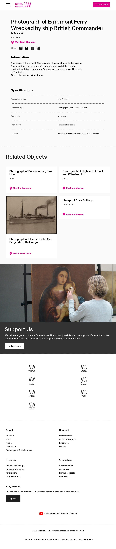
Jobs (8, 439)
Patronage (64, 443)
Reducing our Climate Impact (19, 450)
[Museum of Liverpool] (32, 368)
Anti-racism (11, 473)
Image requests (13, 477)
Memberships (65, 436)
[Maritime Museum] (84, 381)
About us (10, 436)
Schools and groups (15, 466)
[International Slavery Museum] (32, 381)
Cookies (64, 539)
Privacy (28, 539)
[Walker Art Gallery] (32, 393)
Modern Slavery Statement (46, 539)
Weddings (64, 477)
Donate (62, 447)
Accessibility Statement (81, 539)
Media (9, 443)
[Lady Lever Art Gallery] (32, 406)
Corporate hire (66, 466)
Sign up (13, 499)
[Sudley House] (84, 393)
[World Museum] (84, 368)
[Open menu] (8, 5)
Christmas (64, 469)
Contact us (11, 447)
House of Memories (15, 469)
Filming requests (67, 473)
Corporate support (68, 439)
